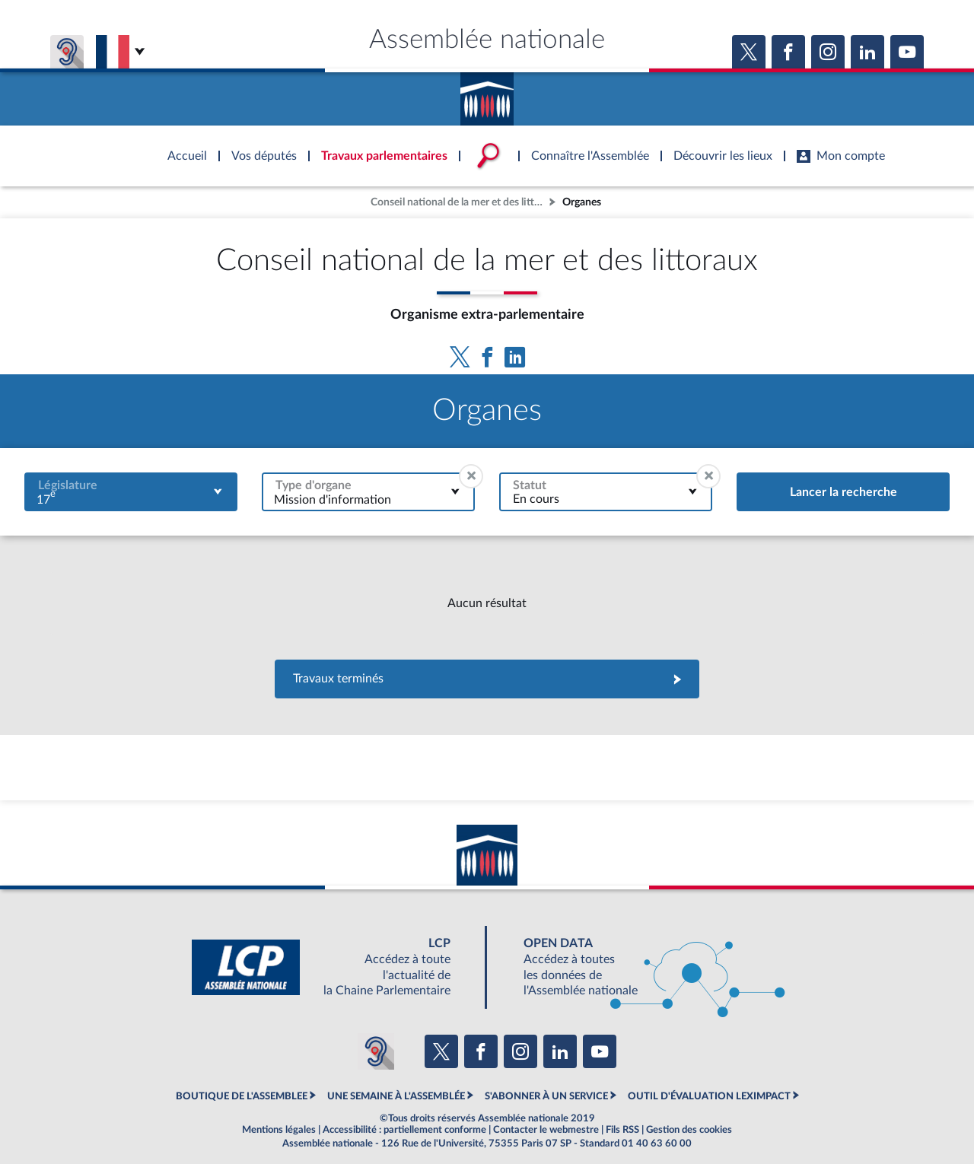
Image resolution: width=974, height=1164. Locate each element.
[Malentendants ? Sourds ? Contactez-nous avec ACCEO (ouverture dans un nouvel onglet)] (376, 1051)
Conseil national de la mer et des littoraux (458, 202)
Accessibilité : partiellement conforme (404, 1129)
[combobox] (130, 491)
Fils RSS (622, 1129)
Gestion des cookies (689, 1129)
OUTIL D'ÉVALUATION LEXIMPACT (709, 1096)
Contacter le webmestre (546, 1129)
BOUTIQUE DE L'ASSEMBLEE (241, 1096)
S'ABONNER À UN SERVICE (546, 1096)
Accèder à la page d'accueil (487, 93)
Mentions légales (279, 1129)
